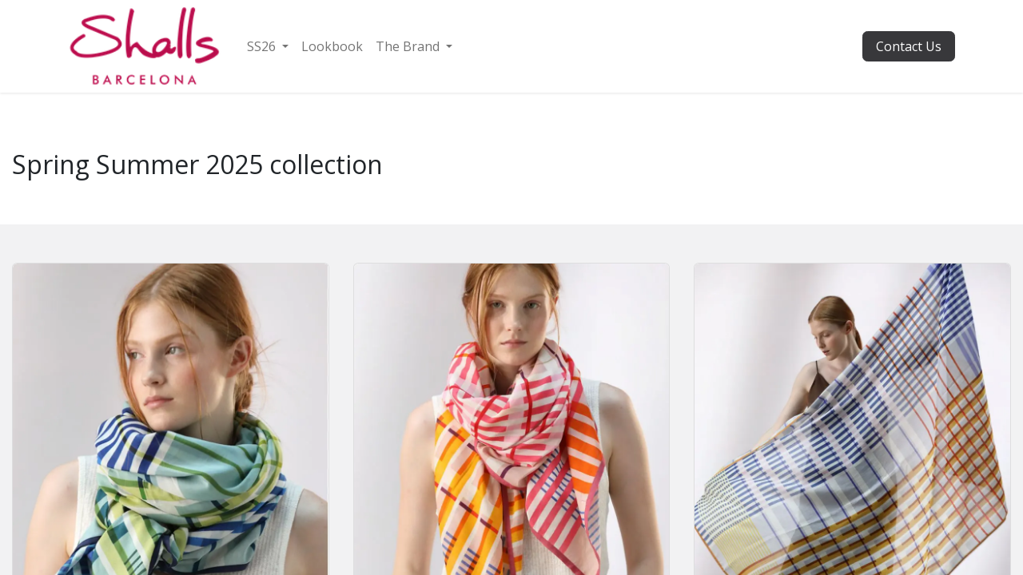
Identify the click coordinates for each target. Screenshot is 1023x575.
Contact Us (908, 46)
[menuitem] (268, 46)
